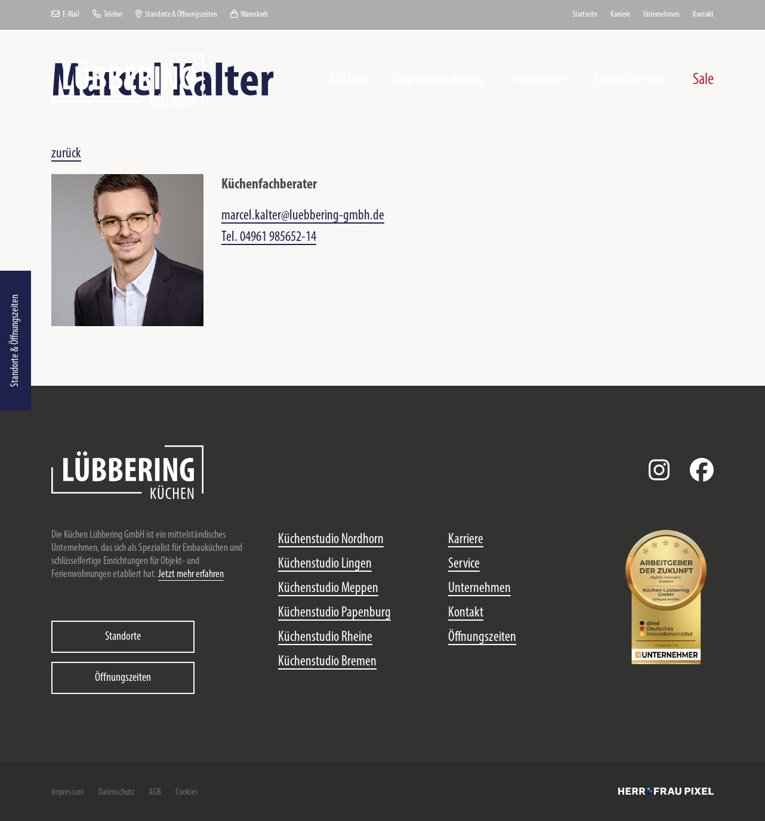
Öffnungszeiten (123, 678)
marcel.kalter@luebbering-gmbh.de (302, 216)
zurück (66, 154)
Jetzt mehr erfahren (191, 574)
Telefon (107, 14)
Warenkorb (249, 14)
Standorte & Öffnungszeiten (15, 341)
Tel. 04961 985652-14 (268, 237)
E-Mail (65, 14)
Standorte (123, 637)
